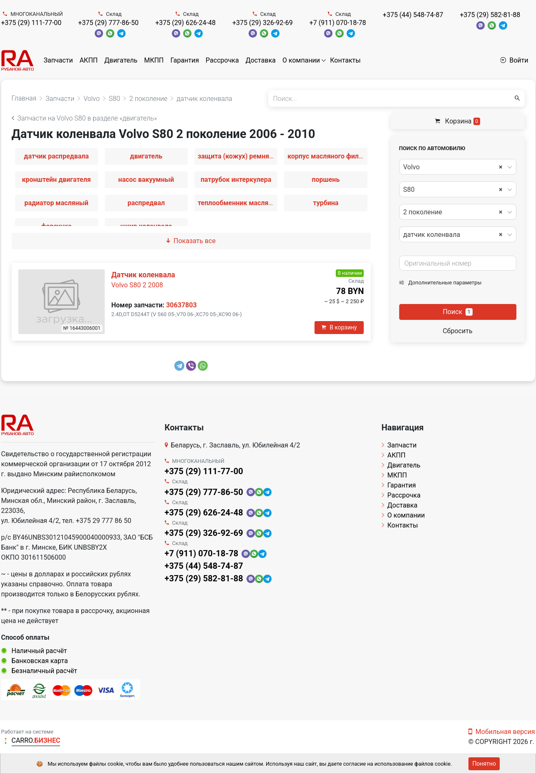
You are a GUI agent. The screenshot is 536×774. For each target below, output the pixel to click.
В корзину (339, 327)
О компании (301, 60)
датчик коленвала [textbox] (453, 234)
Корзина (457, 121)
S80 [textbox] (453, 189)
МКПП (154, 60)
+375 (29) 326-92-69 (262, 23)
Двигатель (120, 60)
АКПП (89, 60)
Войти (514, 60)
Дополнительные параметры (440, 282)
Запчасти (58, 60)
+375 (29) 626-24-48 (185, 23)
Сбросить (457, 331)
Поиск (457, 312)
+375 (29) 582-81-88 (490, 15)
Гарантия (184, 60)
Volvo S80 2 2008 (137, 285)
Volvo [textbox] (453, 167)
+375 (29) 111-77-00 (31, 23)
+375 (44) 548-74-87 (413, 15)
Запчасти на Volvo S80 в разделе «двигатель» (84, 118)
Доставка (261, 60)
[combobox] (458, 166)
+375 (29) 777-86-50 (108, 23)
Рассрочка (222, 60)
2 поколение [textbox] (453, 212)
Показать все (191, 241)
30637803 (181, 305)
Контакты (345, 60)
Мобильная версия (501, 732)
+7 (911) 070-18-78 (338, 23)
